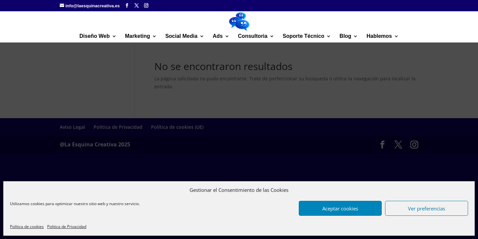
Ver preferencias (426, 208)
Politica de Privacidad (66, 226)
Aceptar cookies (340, 208)
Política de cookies (27, 226)
